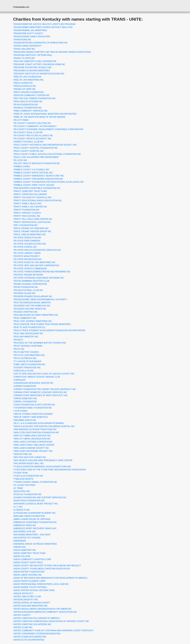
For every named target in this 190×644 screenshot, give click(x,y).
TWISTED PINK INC (22, 454)
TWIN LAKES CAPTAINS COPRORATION (32, 442)
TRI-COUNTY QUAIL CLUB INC (28, 132)
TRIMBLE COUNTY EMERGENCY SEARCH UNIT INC (38, 176)
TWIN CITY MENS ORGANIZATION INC (32, 439)
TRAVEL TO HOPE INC (24, 58)
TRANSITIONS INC (22, 40)
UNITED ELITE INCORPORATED (28, 640)
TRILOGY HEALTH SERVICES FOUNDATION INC (36, 163)
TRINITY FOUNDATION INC (26, 210)
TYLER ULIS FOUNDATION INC (28, 476)
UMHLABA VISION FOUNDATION (29, 516)
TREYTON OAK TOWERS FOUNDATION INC (34, 98)
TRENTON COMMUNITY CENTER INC (31, 95)
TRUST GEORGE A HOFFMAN (27, 346)
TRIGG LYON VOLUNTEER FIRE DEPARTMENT (36, 157)
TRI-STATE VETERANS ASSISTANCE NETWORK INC (38, 278)
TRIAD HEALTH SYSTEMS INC (28, 101)
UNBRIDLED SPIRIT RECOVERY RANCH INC (34, 528)
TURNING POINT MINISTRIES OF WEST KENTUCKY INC (40, 395)
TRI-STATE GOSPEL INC (25, 247)
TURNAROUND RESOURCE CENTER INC (33, 383)
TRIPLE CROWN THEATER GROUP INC (32, 231)
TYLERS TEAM (20, 473)
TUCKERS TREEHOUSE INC (27, 367)
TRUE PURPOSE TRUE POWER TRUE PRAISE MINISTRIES (42, 324)
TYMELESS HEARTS (23, 479)
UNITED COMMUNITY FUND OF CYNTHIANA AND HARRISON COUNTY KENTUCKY (53, 630)
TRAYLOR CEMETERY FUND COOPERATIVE (34, 61)
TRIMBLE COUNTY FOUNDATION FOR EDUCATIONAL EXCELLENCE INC (48, 182)
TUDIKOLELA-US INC (23, 371)
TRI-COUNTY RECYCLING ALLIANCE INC (33, 135)
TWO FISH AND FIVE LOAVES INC (29, 457)
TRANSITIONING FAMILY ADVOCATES (31, 36)
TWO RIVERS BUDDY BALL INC (28, 463)
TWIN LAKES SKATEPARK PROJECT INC (33, 451)
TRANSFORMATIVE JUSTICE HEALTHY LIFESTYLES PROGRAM (44, 24)
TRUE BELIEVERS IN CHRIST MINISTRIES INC (35, 315)
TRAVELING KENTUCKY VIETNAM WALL (32, 55)
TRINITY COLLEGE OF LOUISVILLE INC (32, 197)
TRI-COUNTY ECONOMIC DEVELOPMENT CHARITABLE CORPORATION (48, 129)
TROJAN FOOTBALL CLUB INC (28, 290)
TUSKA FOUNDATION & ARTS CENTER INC (34, 405)
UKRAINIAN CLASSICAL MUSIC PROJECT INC (35, 504)
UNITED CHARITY (22, 615)
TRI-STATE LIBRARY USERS (27, 253)
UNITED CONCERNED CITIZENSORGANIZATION (36, 634)
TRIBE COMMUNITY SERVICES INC (30, 111)
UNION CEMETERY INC (24, 550)
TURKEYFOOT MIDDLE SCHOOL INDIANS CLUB (36, 377)
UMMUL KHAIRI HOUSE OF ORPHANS (31, 519)
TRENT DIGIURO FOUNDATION (28, 92)
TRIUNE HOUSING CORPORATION (30, 284)
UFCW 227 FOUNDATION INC (27, 494)
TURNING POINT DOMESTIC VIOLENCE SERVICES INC (40, 392)
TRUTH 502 (18, 349)
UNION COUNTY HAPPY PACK (28, 562)
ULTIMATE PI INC (21, 510)
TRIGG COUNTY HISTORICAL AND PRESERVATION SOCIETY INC (45, 145)
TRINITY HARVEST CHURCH (27, 213)
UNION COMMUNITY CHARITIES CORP (32, 559)
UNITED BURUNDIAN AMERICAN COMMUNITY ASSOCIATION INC (45, 612)
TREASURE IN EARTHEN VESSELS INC (32, 67)
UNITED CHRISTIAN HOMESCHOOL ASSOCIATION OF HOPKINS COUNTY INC (51, 621)
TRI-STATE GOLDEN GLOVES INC (29, 244)
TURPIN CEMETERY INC (25, 398)
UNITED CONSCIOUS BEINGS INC (30, 637)
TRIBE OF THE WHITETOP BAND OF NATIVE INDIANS (39, 117)
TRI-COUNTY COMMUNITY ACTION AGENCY (35, 126)
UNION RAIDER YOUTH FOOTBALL (30, 587)
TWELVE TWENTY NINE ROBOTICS (30, 417)
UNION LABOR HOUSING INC (27, 575)
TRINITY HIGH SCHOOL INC (26, 216)
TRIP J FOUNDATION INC (25, 225)
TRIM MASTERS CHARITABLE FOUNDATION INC (36, 188)
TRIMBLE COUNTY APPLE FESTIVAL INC (33, 173)
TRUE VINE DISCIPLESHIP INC (28, 333)
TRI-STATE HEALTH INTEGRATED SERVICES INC (37, 250)
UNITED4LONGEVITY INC (25, 599)
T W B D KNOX (20, 411)
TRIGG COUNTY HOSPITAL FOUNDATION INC (35, 148)
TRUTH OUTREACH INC (24, 358)
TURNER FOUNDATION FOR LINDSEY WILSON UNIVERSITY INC (44, 389)
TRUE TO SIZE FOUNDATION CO (29, 327)
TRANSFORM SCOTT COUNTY (28, 33)
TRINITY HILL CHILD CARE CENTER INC (32, 219)
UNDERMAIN (19, 541)
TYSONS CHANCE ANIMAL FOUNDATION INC (35, 482)
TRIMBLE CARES (21, 166)
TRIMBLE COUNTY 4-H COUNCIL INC (31, 169)
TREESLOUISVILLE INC (24, 86)
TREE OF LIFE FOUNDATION (27, 77)
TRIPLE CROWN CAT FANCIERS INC (31, 228)
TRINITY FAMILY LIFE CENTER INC (30, 207)
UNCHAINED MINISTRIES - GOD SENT (32, 535)
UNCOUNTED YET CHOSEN (26, 538)
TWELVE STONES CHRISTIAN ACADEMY (33, 414)
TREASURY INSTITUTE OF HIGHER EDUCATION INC (38, 74)
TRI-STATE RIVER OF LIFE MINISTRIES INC (34, 262)
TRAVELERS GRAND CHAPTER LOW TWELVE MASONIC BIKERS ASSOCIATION (52, 52)
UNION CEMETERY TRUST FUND (29, 553)
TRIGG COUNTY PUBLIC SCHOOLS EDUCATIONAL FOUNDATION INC (47, 154)
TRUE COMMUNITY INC (24, 318)
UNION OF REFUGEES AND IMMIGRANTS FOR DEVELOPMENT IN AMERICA (50, 578)
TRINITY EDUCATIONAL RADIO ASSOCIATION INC (37, 200)
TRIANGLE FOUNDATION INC (27, 108)
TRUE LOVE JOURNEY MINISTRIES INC (32, 321)
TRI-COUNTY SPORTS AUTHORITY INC (32, 139)
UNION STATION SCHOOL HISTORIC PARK (34, 590)
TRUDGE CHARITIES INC (25, 312)
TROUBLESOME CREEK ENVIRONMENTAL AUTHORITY (40, 299)
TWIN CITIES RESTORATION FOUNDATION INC (36, 432)
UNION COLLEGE (21, 556)
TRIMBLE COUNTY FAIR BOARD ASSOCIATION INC (38, 179)
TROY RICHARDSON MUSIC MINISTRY (32, 303)
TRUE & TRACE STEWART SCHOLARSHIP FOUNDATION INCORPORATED (49, 330)
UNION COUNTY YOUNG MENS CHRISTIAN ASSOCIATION (41, 569)
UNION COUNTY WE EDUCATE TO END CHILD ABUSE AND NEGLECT (47, 565)
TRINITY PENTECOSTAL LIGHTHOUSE (32, 222)
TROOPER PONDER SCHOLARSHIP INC (32, 296)
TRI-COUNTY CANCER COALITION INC (32, 123)
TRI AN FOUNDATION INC (25, 105)
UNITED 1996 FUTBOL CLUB (27, 596)
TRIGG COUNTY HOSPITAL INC (28, 151)
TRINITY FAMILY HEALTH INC (27, 204)
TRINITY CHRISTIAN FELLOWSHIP (30, 194)
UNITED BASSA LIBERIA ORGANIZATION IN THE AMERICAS (42, 609)
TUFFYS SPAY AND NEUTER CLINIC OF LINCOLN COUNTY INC (44, 374)
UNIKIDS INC (19, 547)
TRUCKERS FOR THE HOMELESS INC (31, 306)
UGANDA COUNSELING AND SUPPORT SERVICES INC (40, 497)
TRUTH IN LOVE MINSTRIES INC (29, 355)
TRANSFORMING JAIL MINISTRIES (30, 30)
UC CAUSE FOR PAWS (24, 485)
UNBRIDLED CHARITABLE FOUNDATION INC (35, 522)
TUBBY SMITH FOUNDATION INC (29, 364)
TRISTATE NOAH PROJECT (26, 256)
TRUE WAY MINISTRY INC (25, 337)
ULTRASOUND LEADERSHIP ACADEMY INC (34, 513)
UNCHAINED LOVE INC (24, 531)
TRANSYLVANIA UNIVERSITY (27, 46)
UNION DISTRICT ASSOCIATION (28, 572)
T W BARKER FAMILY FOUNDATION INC (32, 408)
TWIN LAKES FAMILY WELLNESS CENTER (33, 445)
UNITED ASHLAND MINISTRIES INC (30, 606)
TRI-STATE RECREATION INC (27, 259)
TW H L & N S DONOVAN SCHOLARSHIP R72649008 (38, 423)
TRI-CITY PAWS (20, 120)
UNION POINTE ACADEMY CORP (29, 581)
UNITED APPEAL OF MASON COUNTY (31, 603)
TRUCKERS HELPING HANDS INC (29, 309)
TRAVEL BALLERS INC (24, 49)
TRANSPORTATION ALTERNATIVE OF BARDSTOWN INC (40, 43)
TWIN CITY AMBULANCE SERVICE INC (32, 436)
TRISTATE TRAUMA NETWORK (28, 275)
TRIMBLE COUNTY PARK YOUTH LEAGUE (33, 185)
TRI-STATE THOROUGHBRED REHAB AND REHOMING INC (42, 272)
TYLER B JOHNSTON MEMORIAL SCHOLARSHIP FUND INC (42, 466)
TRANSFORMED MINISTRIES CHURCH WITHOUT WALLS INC (43, 27)
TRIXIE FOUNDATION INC (25, 287)
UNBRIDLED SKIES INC (24, 525)
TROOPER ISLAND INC (24, 293)
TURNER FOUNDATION (24, 386)
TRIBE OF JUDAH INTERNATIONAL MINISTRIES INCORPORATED (44, 114)
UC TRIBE (18, 488)
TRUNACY (18, 340)
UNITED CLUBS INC (22, 627)
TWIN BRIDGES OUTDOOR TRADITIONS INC (35, 429)
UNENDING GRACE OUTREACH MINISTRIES (35, 544)
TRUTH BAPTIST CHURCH (26, 352)
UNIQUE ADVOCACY (23, 593)
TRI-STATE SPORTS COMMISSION (30, 268)
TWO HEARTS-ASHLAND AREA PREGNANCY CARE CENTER (42, 460)
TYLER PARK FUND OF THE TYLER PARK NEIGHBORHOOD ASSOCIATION (49, 470)
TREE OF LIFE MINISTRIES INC (28, 80)
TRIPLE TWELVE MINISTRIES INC (29, 234)
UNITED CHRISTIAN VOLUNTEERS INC (32, 624)
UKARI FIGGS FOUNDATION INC (29, 500)
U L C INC (18, 507)
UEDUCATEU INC (21, 491)
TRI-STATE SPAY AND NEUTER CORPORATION (36, 265)
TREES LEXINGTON (23, 83)
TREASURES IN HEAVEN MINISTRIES (31, 70)
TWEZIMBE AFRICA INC (24, 420)
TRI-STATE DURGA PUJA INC (27, 238)
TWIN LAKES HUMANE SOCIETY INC (31, 448)
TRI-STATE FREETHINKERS (26, 241)
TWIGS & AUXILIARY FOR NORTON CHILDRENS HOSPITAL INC (44, 426)
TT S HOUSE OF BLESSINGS (27, 361)
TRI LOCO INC (20, 160)
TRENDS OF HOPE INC (24, 89)
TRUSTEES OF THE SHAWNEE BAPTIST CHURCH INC (39, 343)
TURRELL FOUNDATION (25, 402)
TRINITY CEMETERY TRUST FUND (30, 191)
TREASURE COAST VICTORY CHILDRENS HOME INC (39, 64)
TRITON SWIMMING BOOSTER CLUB (31, 281)
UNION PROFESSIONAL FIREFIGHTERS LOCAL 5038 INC (41, 584)
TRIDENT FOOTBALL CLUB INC (28, 142)
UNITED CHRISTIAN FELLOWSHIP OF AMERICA (36, 618)
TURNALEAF (19, 380)
